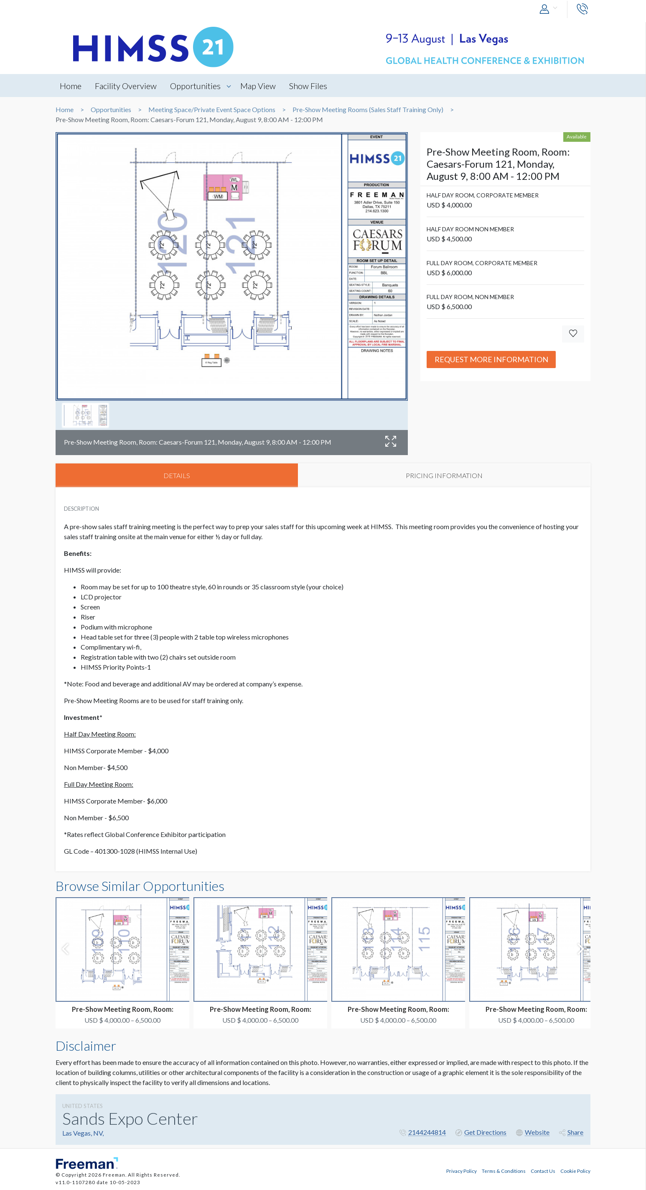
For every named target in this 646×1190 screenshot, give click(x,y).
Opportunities (196, 86)
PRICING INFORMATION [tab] (444, 475)
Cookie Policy (575, 1170)
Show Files (310, 86)
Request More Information (491, 359)
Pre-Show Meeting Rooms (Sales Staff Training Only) (367, 109)
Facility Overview (126, 86)
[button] (550, 9)
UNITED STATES (82, 1106)
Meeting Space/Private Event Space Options (211, 109)
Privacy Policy (461, 1170)
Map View (259, 86)
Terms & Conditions (504, 1170)
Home (70, 86)
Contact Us (543, 1170)
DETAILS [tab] (176, 475)
